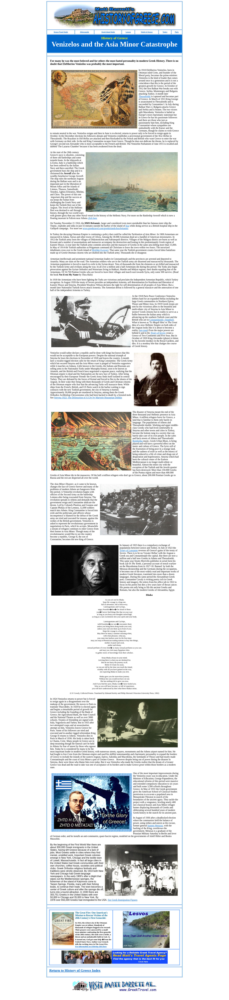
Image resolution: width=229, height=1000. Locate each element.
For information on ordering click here (91, 946)
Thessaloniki (145, 96)
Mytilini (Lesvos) (100, 250)
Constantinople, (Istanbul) (161, 320)
